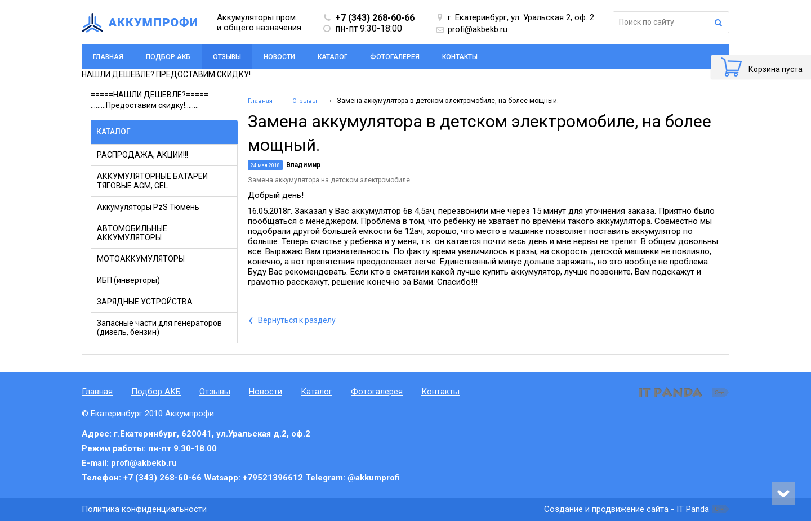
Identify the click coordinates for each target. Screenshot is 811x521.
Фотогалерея (377, 392)
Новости (265, 392)
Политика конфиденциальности (144, 509)
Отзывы (227, 57)
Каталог (113, 131)
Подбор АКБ (156, 392)
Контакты (440, 392)
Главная (260, 101)
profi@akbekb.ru (477, 29)
